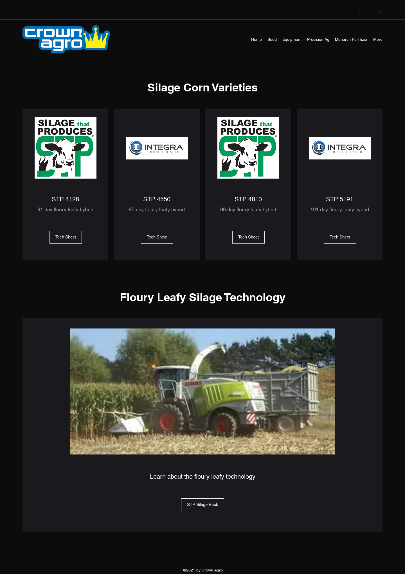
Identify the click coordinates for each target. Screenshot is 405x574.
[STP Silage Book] (202, 504)
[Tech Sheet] (66, 237)
